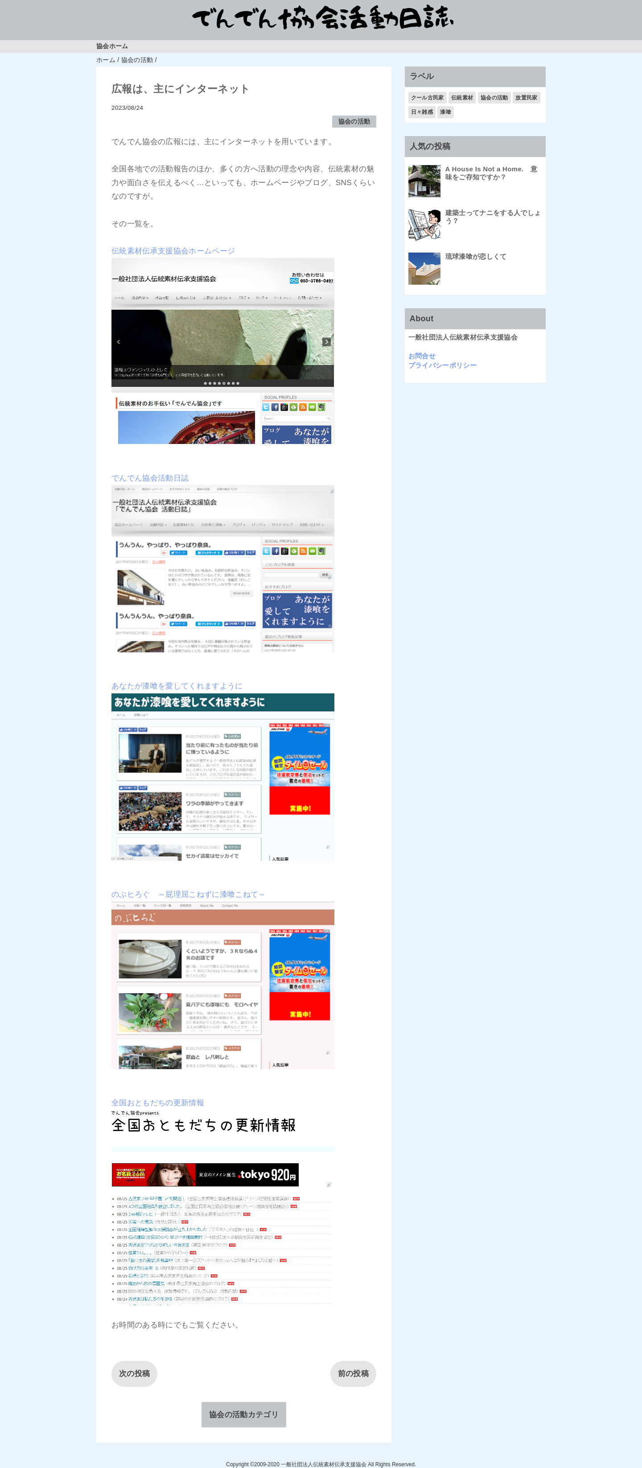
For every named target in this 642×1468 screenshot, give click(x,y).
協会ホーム (112, 46)
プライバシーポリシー (442, 365)
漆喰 (445, 112)
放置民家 (526, 98)
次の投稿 (134, 1373)
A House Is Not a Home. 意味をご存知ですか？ (491, 173)
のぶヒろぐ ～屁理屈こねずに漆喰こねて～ (188, 894)
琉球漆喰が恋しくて (476, 256)
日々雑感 (422, 112)
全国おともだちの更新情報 (157, 1103)
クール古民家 (427, 98)
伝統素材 (462, 98)
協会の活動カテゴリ (244, 1414)
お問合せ (422, 356)
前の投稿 (353, 1373)
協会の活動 (354, 121)
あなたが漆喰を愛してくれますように (177, 686)
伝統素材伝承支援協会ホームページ (173, 251)
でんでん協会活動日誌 (150, 478)
